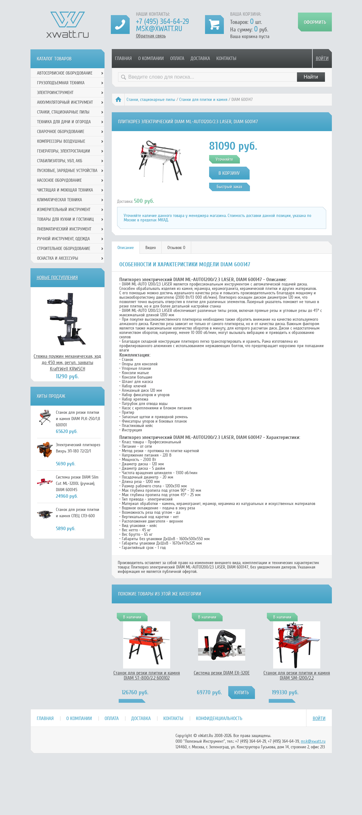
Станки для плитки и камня (203, 99)
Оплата (177, 58)
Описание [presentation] (125, 247)
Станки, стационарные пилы (151, 99)
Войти (322, 58)
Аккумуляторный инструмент (65, 102)
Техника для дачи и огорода (64, 122)
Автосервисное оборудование (64, 73)
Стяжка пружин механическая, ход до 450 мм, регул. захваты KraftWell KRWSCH (67, 362)
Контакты (226, 58)
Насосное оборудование (59, 180)
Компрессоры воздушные (61, 141)
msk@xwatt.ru (159, 28)
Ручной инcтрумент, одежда (63, 238)
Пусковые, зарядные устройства (67, 170)
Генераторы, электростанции (63, 151)
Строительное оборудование (63, 248)
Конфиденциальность (219, 718)
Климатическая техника (59, 199)
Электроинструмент (55, 92)
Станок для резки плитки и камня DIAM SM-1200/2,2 (296, 675)
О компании (151, 58)
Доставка (200, 58)
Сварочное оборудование (60, 131)
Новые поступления (57, 277)
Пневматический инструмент (64, 229)
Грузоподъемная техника (60, 83)
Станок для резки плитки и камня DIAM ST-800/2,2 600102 (146, 675)
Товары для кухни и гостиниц (65, 219)
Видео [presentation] (150, 247)
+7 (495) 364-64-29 (162, 21)
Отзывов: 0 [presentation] (176, 247)
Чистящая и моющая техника (65, 190)
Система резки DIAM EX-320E (222, 673)
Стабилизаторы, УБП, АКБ (59, 161)
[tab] (126, 247)
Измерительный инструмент (63, 209)
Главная (123, 58)
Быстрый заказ (229, 186)
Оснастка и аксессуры (57, 258)
